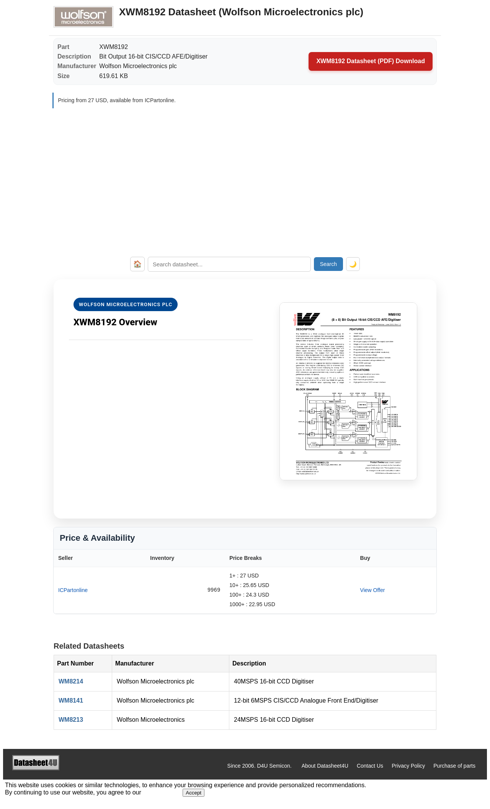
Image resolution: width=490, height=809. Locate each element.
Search (328, 264)
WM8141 (71, 700)
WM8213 (71, 719)
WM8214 (71, 681)
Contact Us (370, 766)
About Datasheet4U (325, 766)
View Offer (372, 590)
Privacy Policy (408, 766)
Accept (193, 793)
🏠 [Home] (137, 264)
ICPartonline (73, 590)
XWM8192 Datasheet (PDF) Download (370, 61)
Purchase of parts (454, 766)
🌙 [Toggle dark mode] (353, 264)
